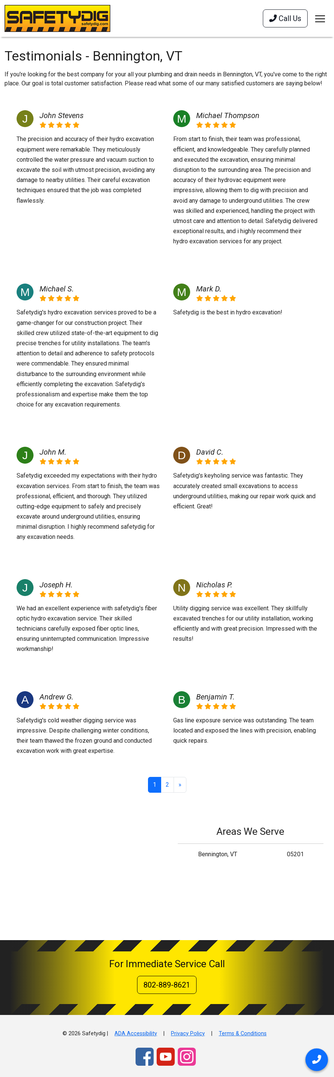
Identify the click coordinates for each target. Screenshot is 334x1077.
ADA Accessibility (135, 1033)
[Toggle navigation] (320, 18)
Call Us (285, 18)
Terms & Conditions (243, 1033)
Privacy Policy (188, 1033)
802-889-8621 (166, 984)
